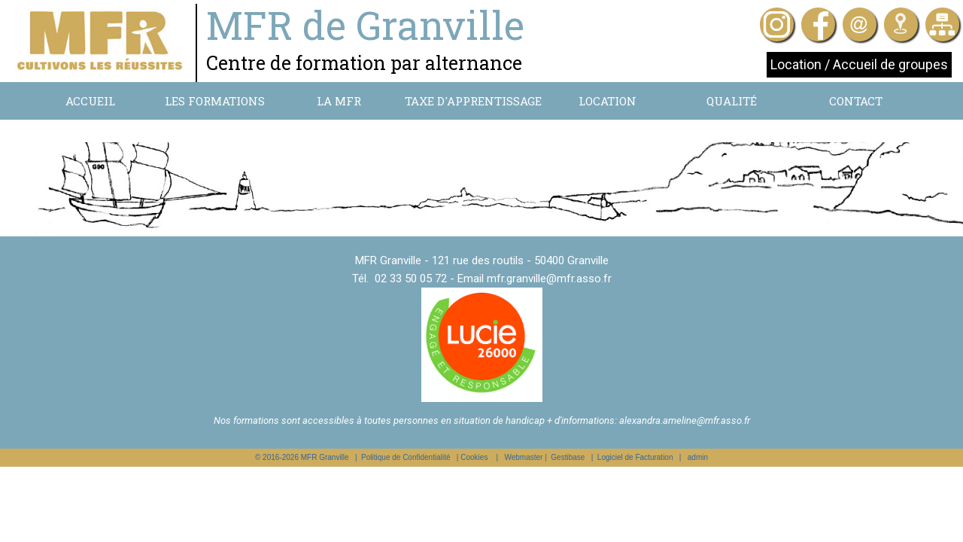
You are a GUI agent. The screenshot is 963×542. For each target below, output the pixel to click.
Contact (855, 100)
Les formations (215, 100)
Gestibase (568, 457)
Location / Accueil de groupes (859, 64)
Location (607, 100)
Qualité (731, 100)
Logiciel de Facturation (635, 457)
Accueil (90, 100)
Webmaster (523, 457)
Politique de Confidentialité (405, 457)
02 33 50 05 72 (411, 278)
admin (698, 457)
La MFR (339, 100)
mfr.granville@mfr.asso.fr (549, 278)
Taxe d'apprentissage (473, 100)
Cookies (474, 457)
